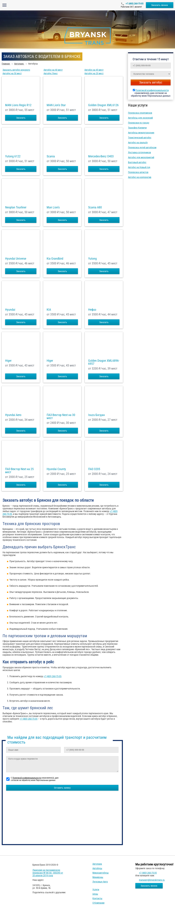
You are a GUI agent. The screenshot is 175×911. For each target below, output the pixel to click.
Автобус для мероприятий (141, 157)
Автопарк (97, 864)
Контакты (97, 898)
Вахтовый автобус (137, 162)
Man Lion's (53, 207)
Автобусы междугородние (141, 132)
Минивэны (97, 877)
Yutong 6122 (13, 156)
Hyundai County (56, 469)
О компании (98, 902)
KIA (49, 309)
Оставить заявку (62, 787)
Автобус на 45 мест (94, 69)
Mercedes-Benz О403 (101, 156)
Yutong (92, 258)
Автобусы (97, 868)
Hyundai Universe (15, 258)
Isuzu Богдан (96, 414)
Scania (51, 156)
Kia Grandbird (55, 258)
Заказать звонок (159, 5)
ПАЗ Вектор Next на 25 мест (19, 471)
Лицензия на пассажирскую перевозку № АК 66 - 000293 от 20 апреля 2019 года (47, 873)
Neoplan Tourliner (15, 207)
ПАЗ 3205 (94, 469)
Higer (8, 360)
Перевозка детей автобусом (142, 147)
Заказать (20, 117)
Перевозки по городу (138, 122)
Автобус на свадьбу (138, 142)
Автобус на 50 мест (12, 73)
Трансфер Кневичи (137, 127)
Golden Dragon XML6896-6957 (103, 362)
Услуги (95, 889)
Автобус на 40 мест (53, 69)
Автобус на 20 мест (94, 73)
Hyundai (10, 309)
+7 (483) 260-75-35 (134, 3)
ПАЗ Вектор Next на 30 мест (61, 416)
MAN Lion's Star (56, 105)
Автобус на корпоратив (139, 177)
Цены (95, 894)
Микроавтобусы (100, 872)
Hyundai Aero (13, 414)
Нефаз (92, 309)
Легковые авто (100, 881)
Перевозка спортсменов (140, 112)
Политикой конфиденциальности (152, 90)
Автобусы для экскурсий (140, 117)
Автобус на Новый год (139, 167)
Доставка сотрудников (139, 152)
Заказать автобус (150, 82)
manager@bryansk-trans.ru (152, 880)
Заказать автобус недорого (16, 69)
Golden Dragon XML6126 (103, 105)
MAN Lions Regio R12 (18, 105)
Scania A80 (95, 207)
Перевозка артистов (138, 172)
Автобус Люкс (51, 73)
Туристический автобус (139, 137)
